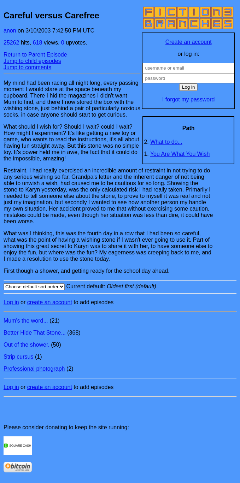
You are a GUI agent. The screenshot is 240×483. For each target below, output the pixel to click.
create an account (49, 302)
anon (10, 31)
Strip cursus (18, 357)
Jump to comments (27, 67)
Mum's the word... (26, 321)
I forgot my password (188, 99)
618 (37, 43)
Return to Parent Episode (35, 55)
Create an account (188, 42)
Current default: (120, 287)
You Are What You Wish (180, 154)
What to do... (166, 142)
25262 (11, 43)
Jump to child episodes (32, 61)
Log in (11, 302)
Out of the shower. (26, 345)
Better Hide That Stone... (35, 333)
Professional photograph (34, 369)
